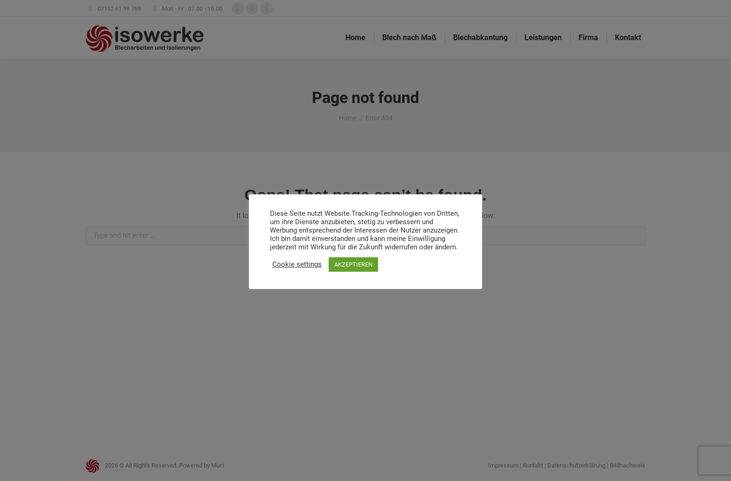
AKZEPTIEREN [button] (353, 264)
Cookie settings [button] (297, 264)
